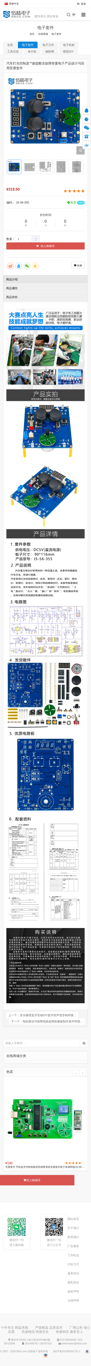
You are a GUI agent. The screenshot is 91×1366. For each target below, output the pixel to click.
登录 (81, 3)
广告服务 (73, 1246)
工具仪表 (13, 51)
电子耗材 (69, 45)
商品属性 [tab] (12, 288)
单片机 (32, 51)
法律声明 (73, 1300)
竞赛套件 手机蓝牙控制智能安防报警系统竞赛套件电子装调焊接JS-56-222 (45, 1167)
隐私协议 (73, 1282)
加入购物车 (45, 246)
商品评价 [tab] (12, 297)
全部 (10, 45)
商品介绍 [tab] (12, 279)
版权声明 (73, 1291)
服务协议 (73, 1273)
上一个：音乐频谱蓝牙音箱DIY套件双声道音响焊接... (42, 1015)
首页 (32, 34)
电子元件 (48, 45)
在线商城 (43, 34)
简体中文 (12, 3)
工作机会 (73, 1255)
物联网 (49, 51)
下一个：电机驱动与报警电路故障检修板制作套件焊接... (47, 1021)
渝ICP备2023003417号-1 (66, 1351)
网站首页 (73, 1219)
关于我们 (73, 1228)
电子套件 (56, 34)
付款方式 (73, 1264)
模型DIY (68, 51)
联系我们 (73, 1237)
